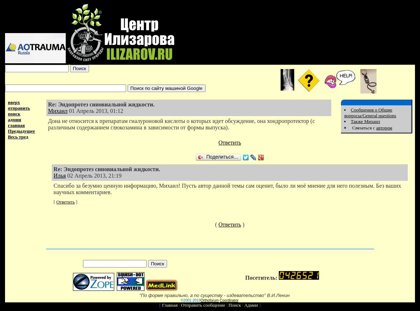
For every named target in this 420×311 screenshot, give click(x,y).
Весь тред (18, 137)
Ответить (229, 143)
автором (384, 128)
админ (14, 119)
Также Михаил (365, 121)
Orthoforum (209, 300)
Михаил (58, 111)
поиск (14, 113)
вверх (14, 102)
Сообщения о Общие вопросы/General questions (370, 112)
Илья (60, 176)
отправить (19, 108)
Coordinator (229, 300)
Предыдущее (21, 131)
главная (16, 125)
